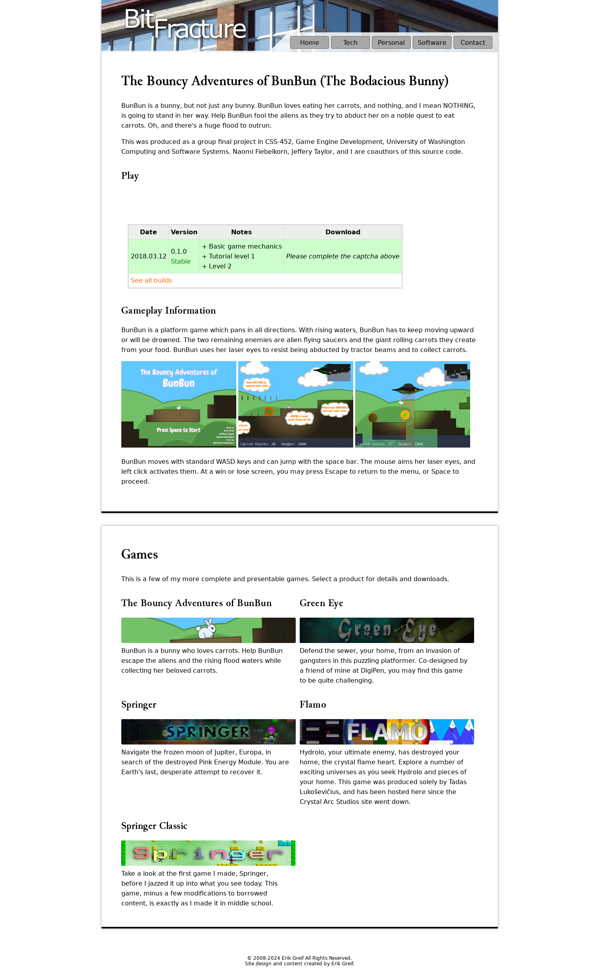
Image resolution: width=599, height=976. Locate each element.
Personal (391, 42)
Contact (473, 42)
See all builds (151, 280)
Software (432, 42)
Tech (350, 42)
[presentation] (181, 205)
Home (309, 42)
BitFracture (184, 17)
